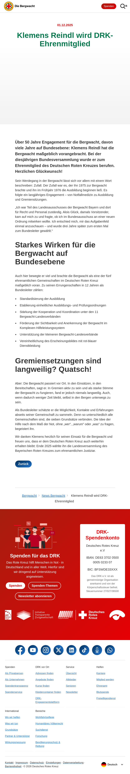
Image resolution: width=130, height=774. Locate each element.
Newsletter (72, 692)
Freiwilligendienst (106, 698)
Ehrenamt (101, 685)
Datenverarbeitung (73, 762)
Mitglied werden (105, 679)
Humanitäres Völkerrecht (49, 723)
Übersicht (71, 673)
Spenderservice (13, 692)
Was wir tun (11, 723)
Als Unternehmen (14, 679)
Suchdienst (41, 729)
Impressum (22, 762)
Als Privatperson (14, 673)
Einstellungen (53, 762)
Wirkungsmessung (15, 742)
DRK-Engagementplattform (47, 700)
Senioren (71, 685)
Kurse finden (42, 685)
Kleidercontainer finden (48, 692)
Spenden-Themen (45, 585)
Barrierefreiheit (13, 766)
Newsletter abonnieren (35, 596)
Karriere (100, 673)
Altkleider (71, 679)
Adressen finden (44, 673)
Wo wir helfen (12, 717)
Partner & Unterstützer (17, 736)
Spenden (109, 6)
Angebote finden (44, 679)
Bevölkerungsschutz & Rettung (47, 744)
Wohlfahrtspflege (44, 717)
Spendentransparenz (16, 685)
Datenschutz (37, 762)
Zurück (23, 464)
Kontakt (9, 762)
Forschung (41, 736)
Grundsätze (11, 729)
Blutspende (102, 692)
